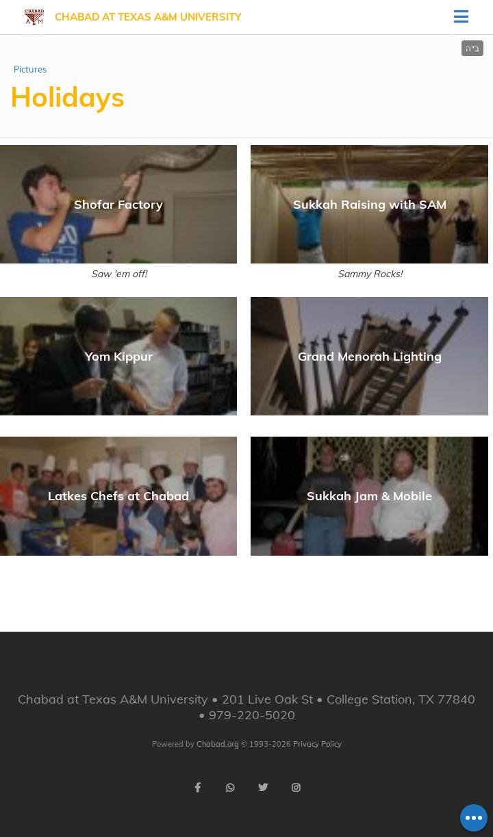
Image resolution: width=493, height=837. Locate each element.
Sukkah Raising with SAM (369, 204)
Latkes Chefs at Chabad (118, 496)
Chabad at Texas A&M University (148, 16)
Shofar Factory (118, 204)
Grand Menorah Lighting (370, 356)
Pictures (30, 69)
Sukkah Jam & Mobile (369, 496)
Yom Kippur (119, 356)
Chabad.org (218, 744)
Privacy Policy (317, 744)
